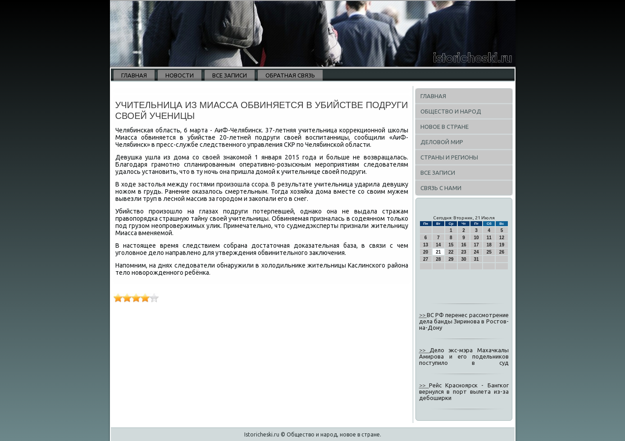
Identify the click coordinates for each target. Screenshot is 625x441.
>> (423, 315)
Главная (134, 75)
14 (438, 244)
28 (438, 259)
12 (501, 237)
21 (438, 252)
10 (476, 237)
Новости (179, 75)
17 (476, 244)
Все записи (229, 75)
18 (489, 244)
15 (450, 244)
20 (425, 252)
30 (463, 259)
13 (425, 244)
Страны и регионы (449, 157)
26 (501, 252)
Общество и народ (450, 111)
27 (425, 259)
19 (501, 244)
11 (489, 237)
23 (463, 252)
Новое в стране (444, 126)
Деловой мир (441, 142)
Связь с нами (440, 188)
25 (489, 252)
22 (450, 252)
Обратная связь (290, 75)
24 (476, 252)
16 (463, 244)
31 (476, 259)
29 (450, 259)
